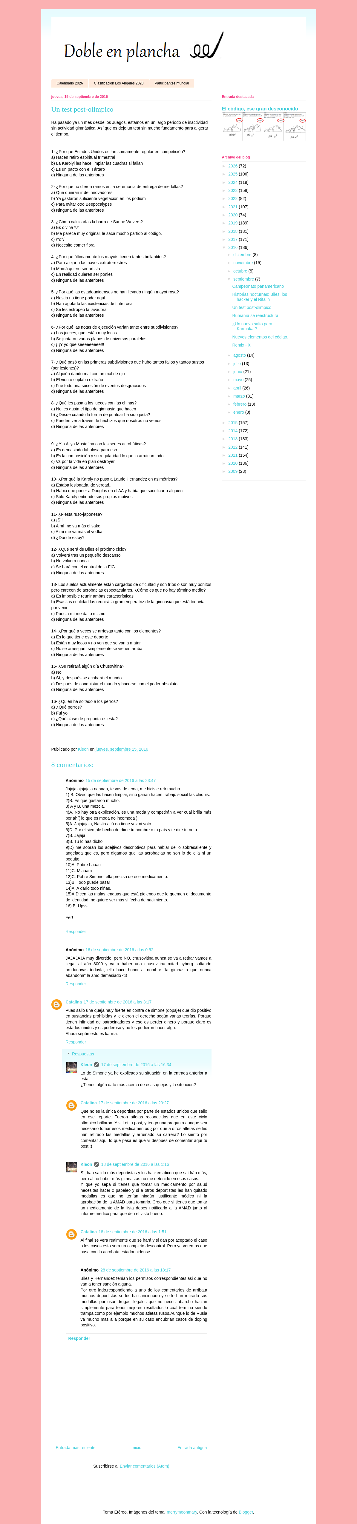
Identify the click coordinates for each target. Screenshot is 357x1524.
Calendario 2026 (70, 83)
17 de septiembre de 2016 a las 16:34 (136, 1064)
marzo (239, 396)
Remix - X (241, 345)
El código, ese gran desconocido (260, 108)
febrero (240, 404)
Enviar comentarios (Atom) (144, 1466)
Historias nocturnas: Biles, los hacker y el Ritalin (259, 297)
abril (237, 388)
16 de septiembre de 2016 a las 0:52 (119, 949)
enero (239, 412)
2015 (233, 422)
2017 (233, 239)
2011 (233, 455)
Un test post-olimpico (251, 307)
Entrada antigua (192, 1447)
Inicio (136, 1447)
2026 (233, 166)
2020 (233, 215)
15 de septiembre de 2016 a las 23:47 (120, 780)
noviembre (243, 262)
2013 (233, 438)
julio (237, 363)
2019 (233, 223)
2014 (233, 430)
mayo (239, 379)
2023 (233, 190)
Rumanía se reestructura (255, 315)
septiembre (244, 279)
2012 (233, 447)
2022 (233, 198)
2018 (233, 231)
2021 (233, 206)
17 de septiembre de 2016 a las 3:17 (117, 1002)
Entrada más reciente (76, 1447)
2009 (233, 471)
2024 (233, 182)
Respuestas (83, 1054)
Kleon (86, 1064)
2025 (233, 174)
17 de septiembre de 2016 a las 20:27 (134, 1102)
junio (238, 371)
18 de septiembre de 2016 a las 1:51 (132, 1231)
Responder (76, 931)
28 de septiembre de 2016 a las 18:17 (135, 1270)
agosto (240, 355)
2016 (233, 247)
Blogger (246, 1512)
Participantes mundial (172, 83)
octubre (241, 271)
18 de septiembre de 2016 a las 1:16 (135, 1164)
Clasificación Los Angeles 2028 (119, 83)
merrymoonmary (182, 1512)
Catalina (74, 1002)
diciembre (243, 254)
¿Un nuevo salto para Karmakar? (252, 326)
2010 (233, 463)
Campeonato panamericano (258, 286)
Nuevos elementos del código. (260, 337)
